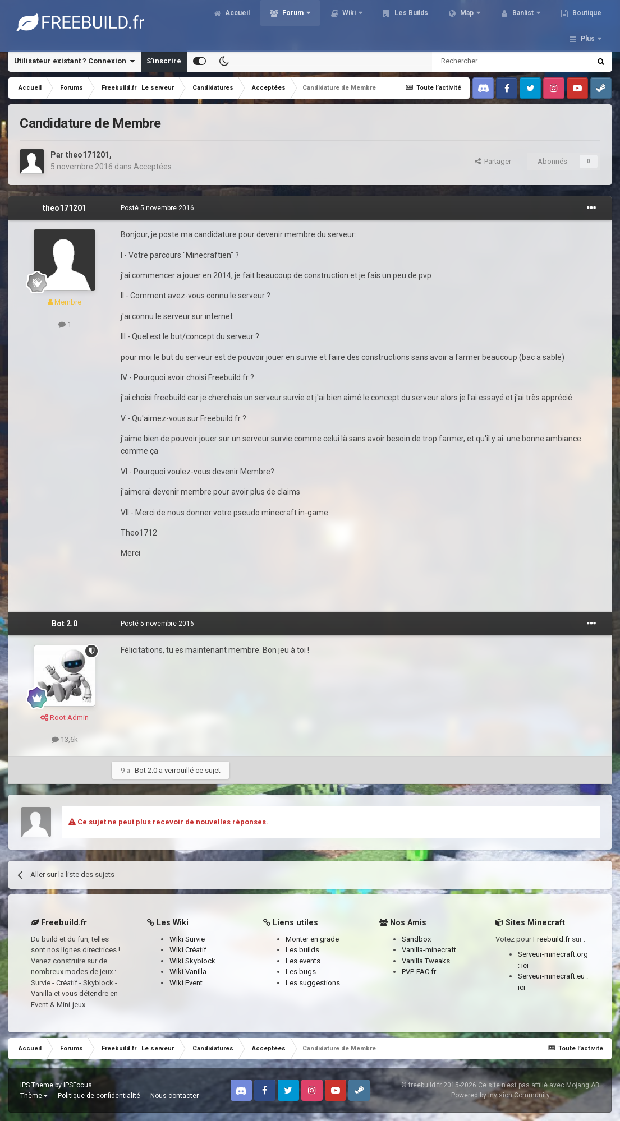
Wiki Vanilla (187, 971)
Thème (34, 1096)
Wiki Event (186, 983)
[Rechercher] (487, 61)
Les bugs (301, 971)
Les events (303, 961)
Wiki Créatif (187, 949)
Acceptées (153, 166)
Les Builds (419, 22)
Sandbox (416, 939)
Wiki (357, 22)
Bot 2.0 (64, 623)
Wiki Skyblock (192, 961)
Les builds (302, 949)
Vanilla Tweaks (426, 961)
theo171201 (87, 154)
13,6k (65, 739)
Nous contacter (174, 1096)
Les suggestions (313, 983)
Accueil (245, 22)
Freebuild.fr (551, 939)
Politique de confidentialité (99, 1096)
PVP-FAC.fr (419, 971)
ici (525, 965)
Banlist (531, 22)
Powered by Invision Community (500, 1095)
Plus (587, 22)
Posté (157, 208)
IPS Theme (36, 1085)
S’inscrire (163, 61)
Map (475, 22)
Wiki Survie (187, 939)
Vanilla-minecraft (429, 949)
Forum (301, 22)
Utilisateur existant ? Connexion (74, 61)
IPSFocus (77, 1085)
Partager (493, 161)
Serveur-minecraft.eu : (553, 976)
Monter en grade (312, 939)
